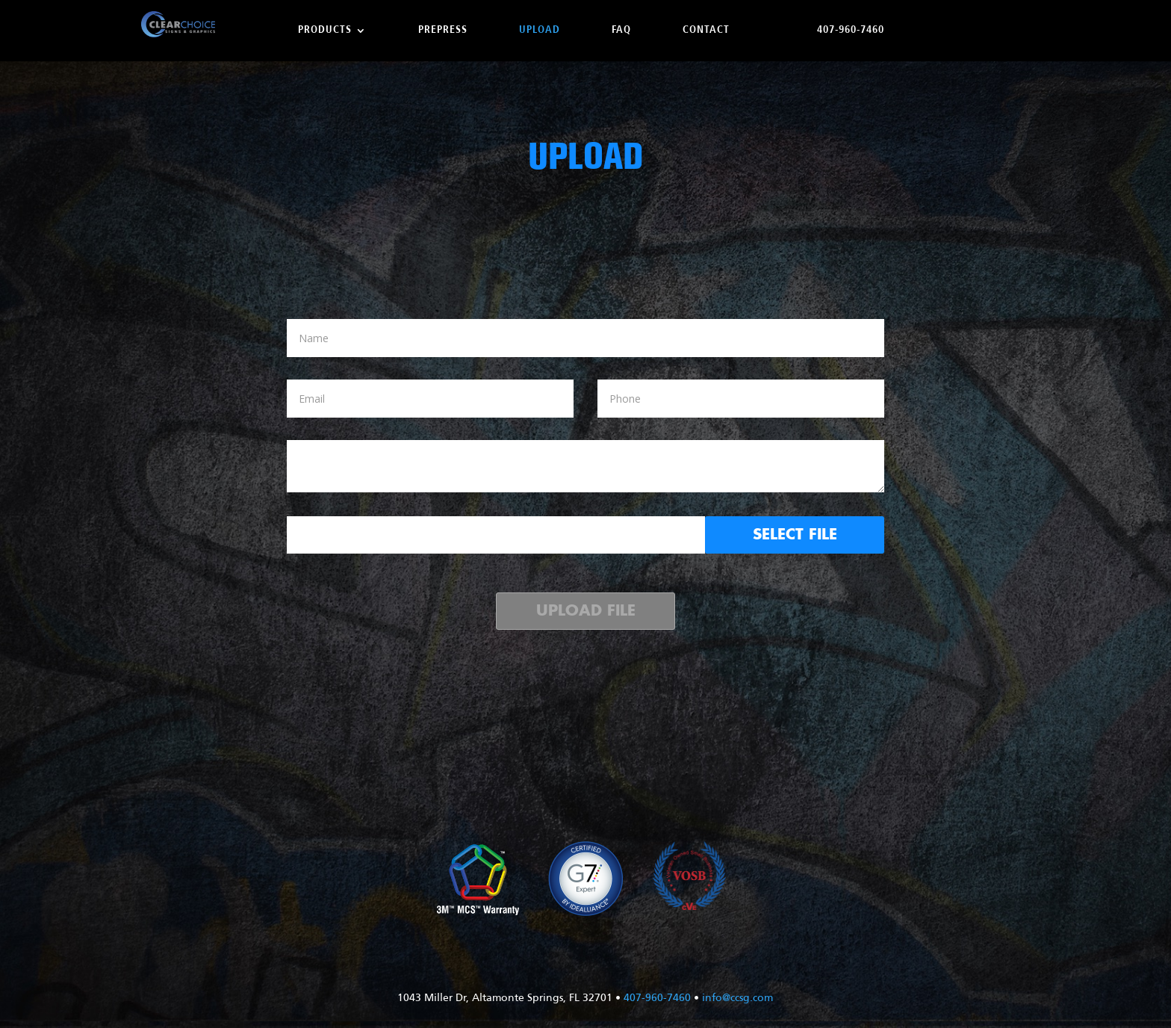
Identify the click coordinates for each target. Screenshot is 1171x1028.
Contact (706, 30)
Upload (539, 30)
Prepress (443, 30)
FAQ (621, 30)
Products (325, 30)
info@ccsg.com (737, 998)
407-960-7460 (850, 30)
